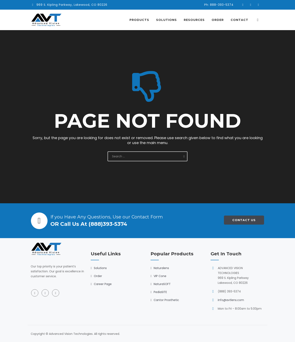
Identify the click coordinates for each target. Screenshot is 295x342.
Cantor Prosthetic (166, 300)
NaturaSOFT (162, 284)
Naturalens (161, 268)
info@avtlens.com (231, 300)
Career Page (103, 284)
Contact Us (244, 220)
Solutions (168, 20)
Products (141, 20)
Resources (196, 20)
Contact (241, 20)
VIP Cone (160, 276)
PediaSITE (160, 292)
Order (219, 20)
